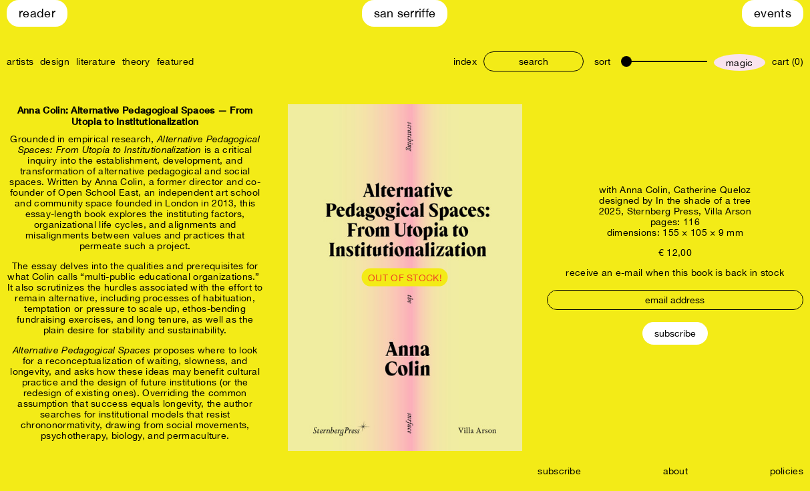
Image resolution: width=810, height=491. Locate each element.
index (465, 61)
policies (786, 471)
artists (20, 61)
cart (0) (787, 61)
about (675, 471)
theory (136, 61)
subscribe (559, 471)
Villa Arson (727, 211)
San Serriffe (405, 13)
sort (602, 61)
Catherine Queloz (712, 189)
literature (96, 61)
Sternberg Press (663, 211)
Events (772, 13)
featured (175, 61)
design (54, 61)
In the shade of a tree (703, 200)
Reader (37, 13)
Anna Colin (644, 189)
